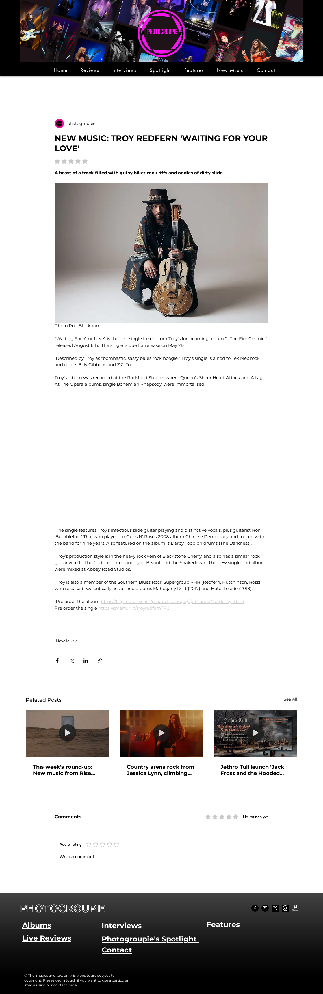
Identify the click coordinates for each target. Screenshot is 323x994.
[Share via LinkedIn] (85, 660)
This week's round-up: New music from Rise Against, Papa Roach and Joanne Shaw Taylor (67, 770)
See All (290, 699)
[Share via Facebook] (57, 660)
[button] (90, 70)
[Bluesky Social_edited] (295, 908)
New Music (67, 640)
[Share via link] (100, 660)
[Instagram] (265, 908)
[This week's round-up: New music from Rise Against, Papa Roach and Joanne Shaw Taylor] (67, 733)
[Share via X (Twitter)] (71, 660)
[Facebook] (255, 908)
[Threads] (285, 908)
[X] (275, 908)
